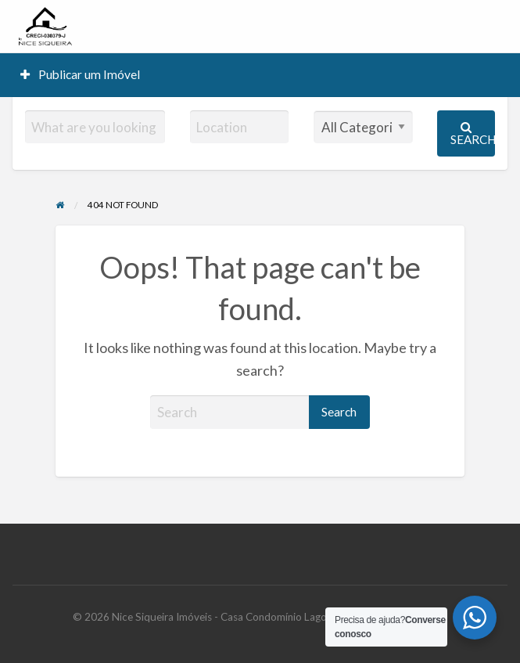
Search (472, 133)
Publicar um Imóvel (80, 74)
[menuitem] (80, 74)
